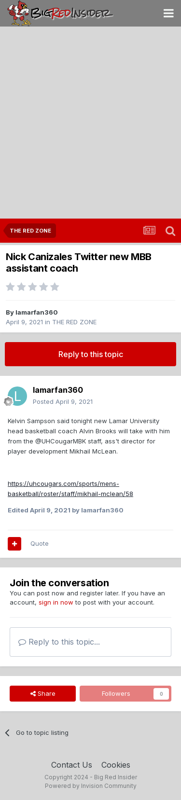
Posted (63, 401)
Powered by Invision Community (91, 785)
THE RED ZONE (74, 322)
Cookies (115, 765)
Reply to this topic (90, 354)
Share (43, 693)
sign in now (56, 602)
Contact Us (71, 765)
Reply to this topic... (59, 642)
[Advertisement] (90, 123)
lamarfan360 (36, 312)
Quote (39, 543)
